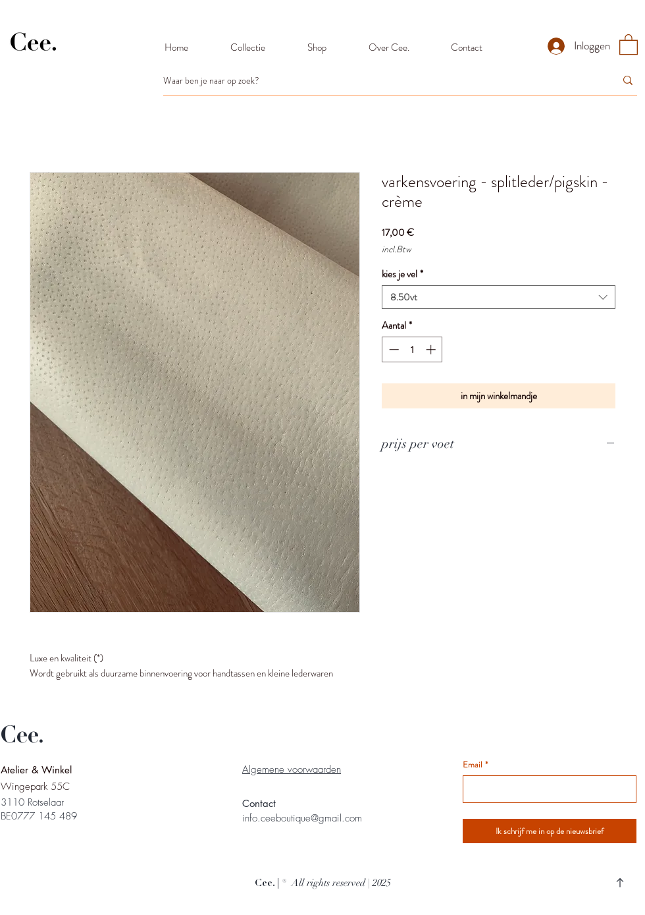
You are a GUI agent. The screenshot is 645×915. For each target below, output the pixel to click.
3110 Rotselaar (32, 802)
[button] (628, 44)
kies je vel (402, 274)
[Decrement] (392, 349)
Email (475, 765)
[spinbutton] (412, 349)
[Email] (545, 789)
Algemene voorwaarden (291, 769)
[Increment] (432, 349)
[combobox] (498, 297)
